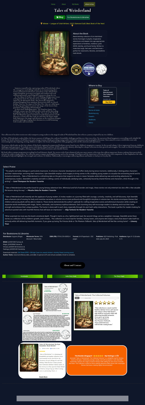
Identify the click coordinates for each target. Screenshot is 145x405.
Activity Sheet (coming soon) (64, 252)
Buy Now (109, 102)
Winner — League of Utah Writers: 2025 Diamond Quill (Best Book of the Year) (74, 24)
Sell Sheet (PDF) (23, 252)
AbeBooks (92, 120)
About (64, 4)
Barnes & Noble (94, 110)
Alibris (91, 123)
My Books (75, 4)
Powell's (91, 116)
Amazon (91, 107)
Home (53, 4)
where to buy (89, 4)
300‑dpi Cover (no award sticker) (41, 252)
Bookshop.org (94, 113)
